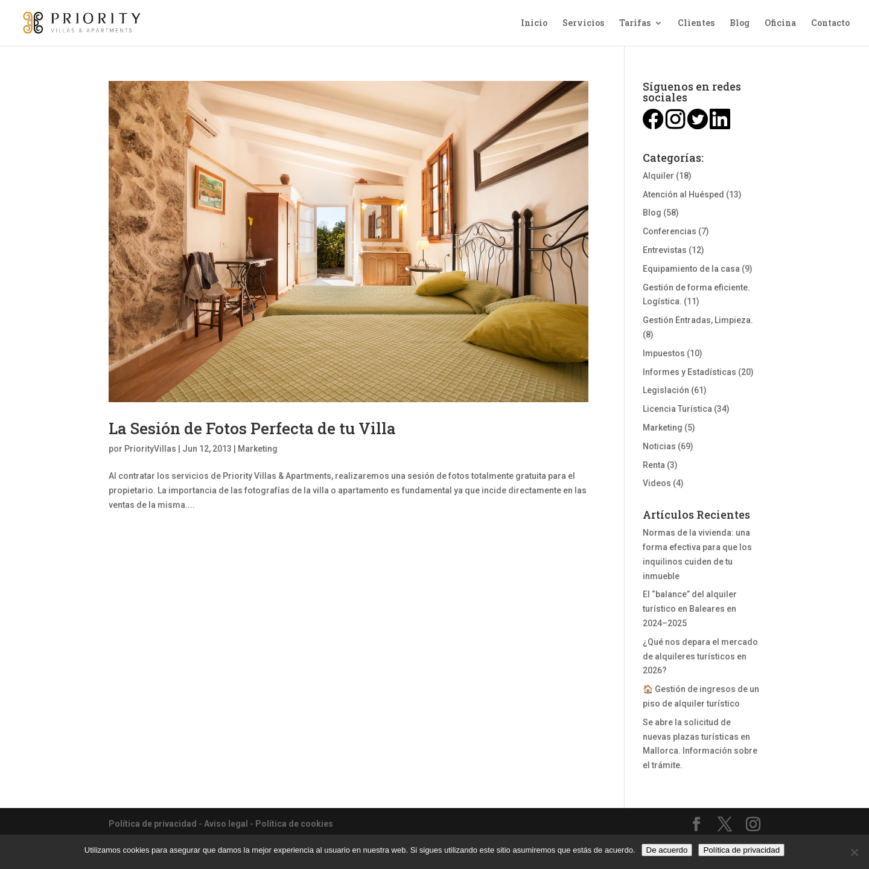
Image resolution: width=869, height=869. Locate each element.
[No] (854, 852)
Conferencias (669, 231)
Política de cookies (294, 824)
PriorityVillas (150, 449)
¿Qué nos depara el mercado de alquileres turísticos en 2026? (700, 656)
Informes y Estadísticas (689, 372)
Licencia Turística (677, 409)
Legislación (666, 390)
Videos (657, 483)
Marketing (258, 449)
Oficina (780, 23)
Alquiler (658, 176)
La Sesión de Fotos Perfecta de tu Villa (252, 428)
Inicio (534, 23)
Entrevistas (665, 250)
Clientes (696, 23)
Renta (654, 465)
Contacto (830, 23)
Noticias (659, 446)
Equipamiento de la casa (691, 269)
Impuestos (664, 353)
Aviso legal (226, 824)
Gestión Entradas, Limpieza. (698, 320)
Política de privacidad (153, 824)
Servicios (583, 23)
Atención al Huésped (683, 194)
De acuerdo (667, 850)
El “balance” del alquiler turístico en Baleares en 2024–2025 (690, 608)
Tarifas (635, 23)
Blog (740, 23)
